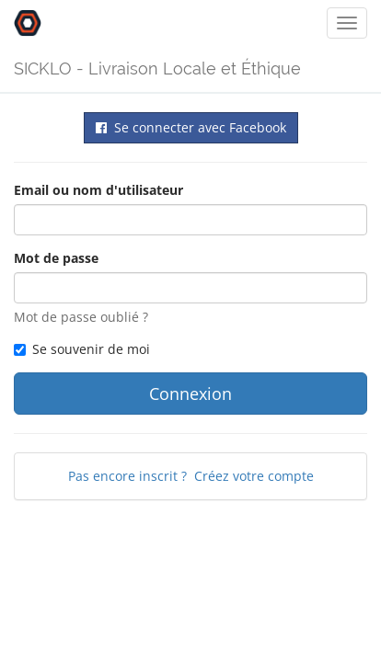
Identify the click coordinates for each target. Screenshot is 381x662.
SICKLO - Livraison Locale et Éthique (157, 68)
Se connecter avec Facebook (191, 127)
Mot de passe (56, 258)
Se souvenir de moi (82, 349)
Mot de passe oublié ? (81, 316)
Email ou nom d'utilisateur (98, 190)
